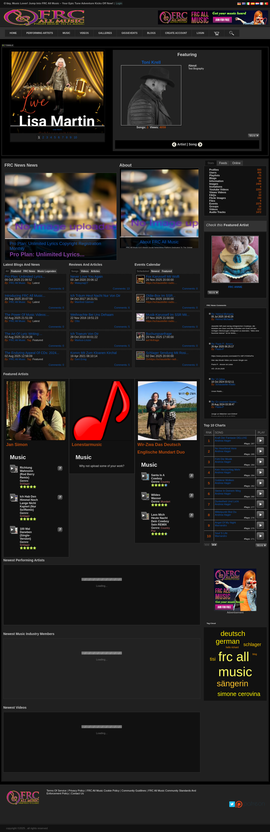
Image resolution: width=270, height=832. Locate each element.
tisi (213, 659)
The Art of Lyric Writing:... (23, 334)
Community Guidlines (133, 790)
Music (66, 33)
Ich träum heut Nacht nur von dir (95, 295)
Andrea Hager (223, 440)
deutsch (233, 633)
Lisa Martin (57, 130)
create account (176, 33)
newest (155, 271)
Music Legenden (46, 271)
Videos (84, 33)
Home (13, 33)
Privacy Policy (77, 790)
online (236, 163)
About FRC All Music (159, 242)
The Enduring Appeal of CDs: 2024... (32, 353)
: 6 (121, 307)
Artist (179, 144)
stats (211, 163)
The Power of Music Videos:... (27, 315)
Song (195, 144)
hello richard (232, 647)
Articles (95, 271)
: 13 (121, 288)
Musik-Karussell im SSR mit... (167, 315)
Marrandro (221, 525)
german (228, 641)
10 (75, 137)
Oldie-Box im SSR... (160, 295)
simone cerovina (239, 694)
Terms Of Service (56, 790)
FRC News (29, 271)
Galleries (105, 33)
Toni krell (151, 62)
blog (254, 654)
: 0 (56, 288)
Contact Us (77, 793)
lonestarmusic (87, 444)
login (200, 33)
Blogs (151, 33)
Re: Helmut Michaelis (222, 314)
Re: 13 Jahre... (219, 379)
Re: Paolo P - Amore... (223, 344)
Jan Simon (17, 444)
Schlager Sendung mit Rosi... (167, 353)
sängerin (232, 683)
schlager (252, 644)
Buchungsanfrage (159, 334)
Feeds (223, 163)
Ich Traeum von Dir (84, 334)
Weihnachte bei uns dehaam (91, 315)
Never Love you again (86, 276)
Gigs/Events (129, 33)
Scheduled (143, 271)
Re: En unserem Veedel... (224, 402)
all (7, 271)
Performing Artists (39, 33)
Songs (75, 271)
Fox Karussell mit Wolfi (162, 276)
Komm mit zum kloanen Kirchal (93, 353)
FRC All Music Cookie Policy (103, 790)
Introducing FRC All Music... (25, 295)
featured (16, 271)
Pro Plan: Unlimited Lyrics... (25, 276)
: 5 (121, 326)
